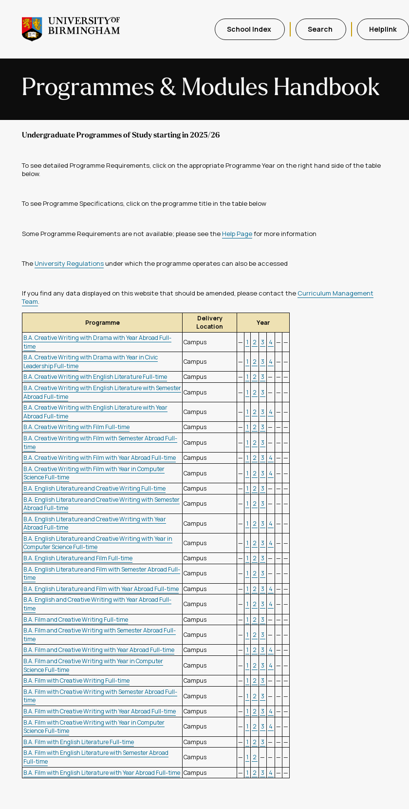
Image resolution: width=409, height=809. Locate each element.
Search (321, 29)
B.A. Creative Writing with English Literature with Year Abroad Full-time (95, 411)
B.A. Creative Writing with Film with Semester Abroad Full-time (100, 442)
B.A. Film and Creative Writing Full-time (75, 619)
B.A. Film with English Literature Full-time (78, 742)
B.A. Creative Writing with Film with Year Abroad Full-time (99, 458)
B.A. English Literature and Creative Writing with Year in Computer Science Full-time (97, 543)
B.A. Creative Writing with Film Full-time (76, 427)
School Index (250, 29)
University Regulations (69, 263)
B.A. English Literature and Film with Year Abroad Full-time (101, 589)
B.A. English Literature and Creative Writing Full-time (94, 488)
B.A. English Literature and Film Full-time (77, 558)
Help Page (237, 233)
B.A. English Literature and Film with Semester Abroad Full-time (101, 573)
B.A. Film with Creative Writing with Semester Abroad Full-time (100, 696)
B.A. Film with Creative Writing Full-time (76, 680)
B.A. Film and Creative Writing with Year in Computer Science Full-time (93, 665)
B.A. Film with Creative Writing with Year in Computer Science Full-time (94, 726)
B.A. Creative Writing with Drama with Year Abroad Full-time (97, 342)
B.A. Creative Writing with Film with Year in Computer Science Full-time (94, 473)
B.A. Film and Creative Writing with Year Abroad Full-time (98, 650)
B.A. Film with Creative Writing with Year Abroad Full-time (99, 711)
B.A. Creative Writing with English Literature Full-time (95, 377)
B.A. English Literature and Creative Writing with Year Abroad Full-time (94, 523)
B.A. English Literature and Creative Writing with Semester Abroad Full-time (101, 504)
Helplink (383, 29)
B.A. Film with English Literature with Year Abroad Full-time (101, 773)
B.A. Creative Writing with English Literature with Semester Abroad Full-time (102, 392)
